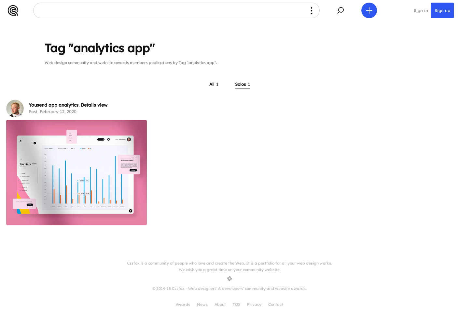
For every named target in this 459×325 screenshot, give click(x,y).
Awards (183, 304)
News (202, 304)
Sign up (442, 10)
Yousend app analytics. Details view (68, 105)
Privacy (254, 304)
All (213, 84)
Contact (275, 304)
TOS (236, 304)
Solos (242, 84)
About (220, 304)
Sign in (421, 10)
